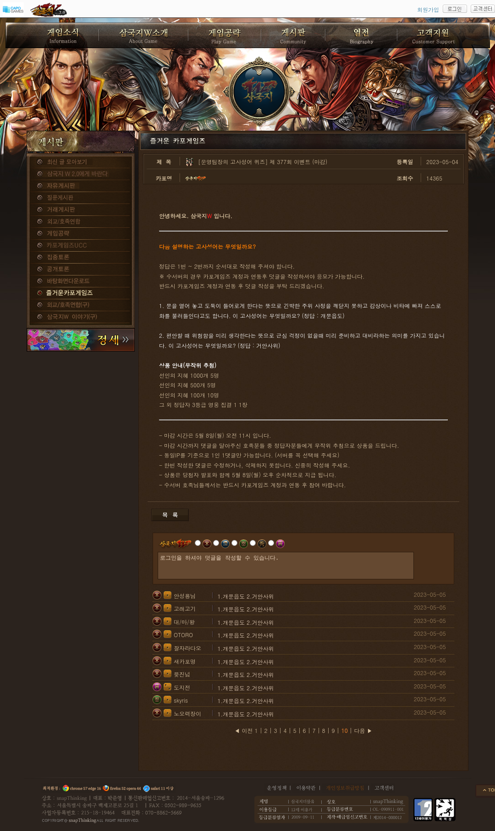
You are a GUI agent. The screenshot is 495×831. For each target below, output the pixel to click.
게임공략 (81, 234)
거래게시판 (81, 210)
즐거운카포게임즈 (81, 293)
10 (344, 730)
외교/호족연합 (81, 222)
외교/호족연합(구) (81, 305)
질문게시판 (81, 198)
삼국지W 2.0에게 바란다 (81, 174)
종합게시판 (81, 162)
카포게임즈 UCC (81, 246)
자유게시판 (81, 186)
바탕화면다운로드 (81, 281)
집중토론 (81, 258)
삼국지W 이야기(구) (81, 317)
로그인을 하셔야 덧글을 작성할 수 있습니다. (286, 565)
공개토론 (81, 269)
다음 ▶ (363, 730)
